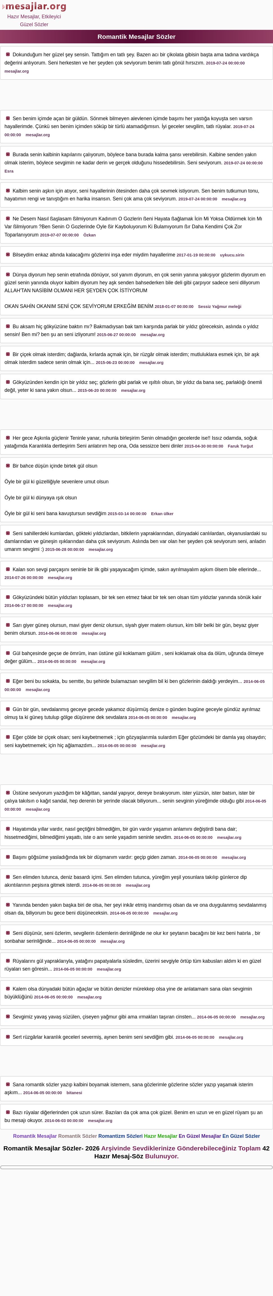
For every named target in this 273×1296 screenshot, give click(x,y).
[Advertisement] (136, 95)
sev (127, 63)
